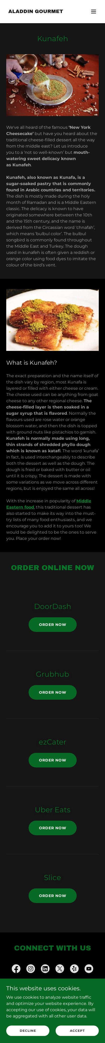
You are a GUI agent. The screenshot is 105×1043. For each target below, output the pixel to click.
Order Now (52, 624)
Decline (28, 1031)
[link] (35, 11)
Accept (77, 1031)
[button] (93, 11)
